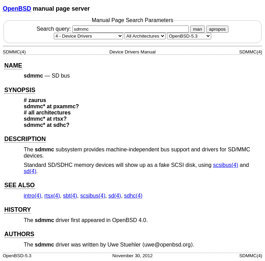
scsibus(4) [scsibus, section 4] (225, 165)
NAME (13, 65)
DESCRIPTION (25, 138)
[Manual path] (189, 36)
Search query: (113, 29)
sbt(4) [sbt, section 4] (70, 196)
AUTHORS (19, 234)
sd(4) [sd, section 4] (30, 171)
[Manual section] (88, 36)
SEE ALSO (19, 185)
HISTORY (17, 209)
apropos (217, 29)
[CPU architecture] (145, 36)
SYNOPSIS (19, 90)
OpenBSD (17, 8)
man (197, 29)
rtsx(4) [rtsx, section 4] (52, 196)
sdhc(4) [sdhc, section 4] (133, 196)
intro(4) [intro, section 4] (32, 196)
